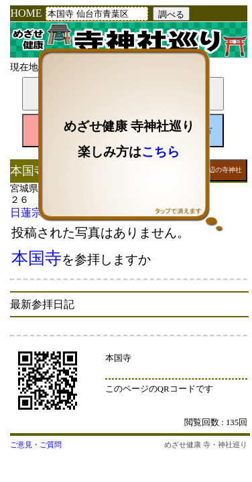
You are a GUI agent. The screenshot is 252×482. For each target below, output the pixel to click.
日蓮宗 (26, 212)
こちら (160, 152)
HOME (26, 13)
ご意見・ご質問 (36, 444)
